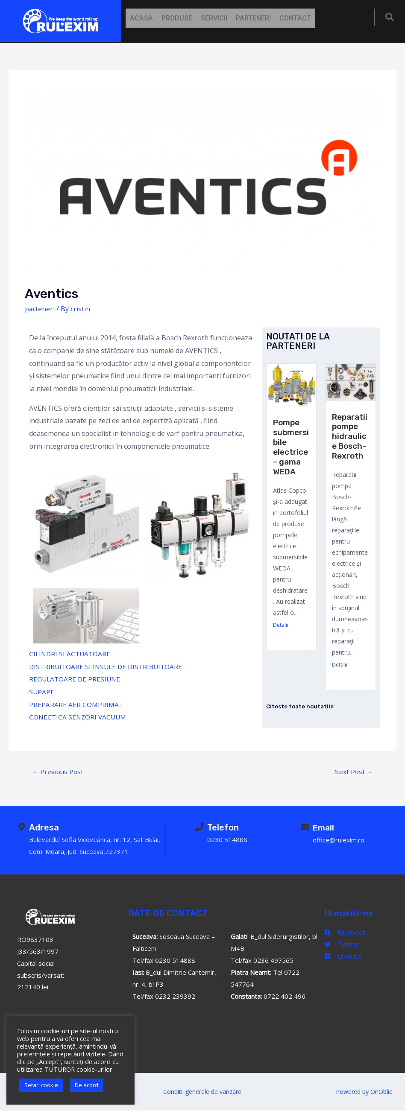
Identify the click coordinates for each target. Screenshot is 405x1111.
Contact (295, 18)
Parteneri (253, 18)
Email (324, 828)
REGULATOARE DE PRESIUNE (76, 679)
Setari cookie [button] (41, 1085)
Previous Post (58, 771)
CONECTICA (48, 717)
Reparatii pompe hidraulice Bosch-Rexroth (350, 435)
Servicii (214, 18)
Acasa (141, 18)
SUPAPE (42, 691)
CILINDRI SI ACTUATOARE (71, 653)
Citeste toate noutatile (301, 704)
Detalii (280, 631)
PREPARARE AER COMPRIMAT (76, 704)
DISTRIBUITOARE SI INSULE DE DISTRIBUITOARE (108, 666)
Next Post (353, 771)
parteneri (40, 308)
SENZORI (83, 717)
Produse (176, 18)
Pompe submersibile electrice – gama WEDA (291, 450)
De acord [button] (86, 1085)
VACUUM (114, 717)
